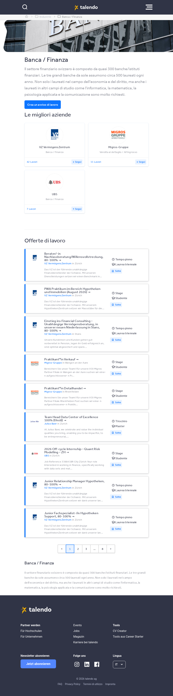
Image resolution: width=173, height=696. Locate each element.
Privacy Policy (72, 684)
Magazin (78, 636)
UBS (46, 455)
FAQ (60, 684)
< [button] (62, 549)
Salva (118, 270)
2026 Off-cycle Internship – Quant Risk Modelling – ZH (72, 450)
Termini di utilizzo (92, 684)
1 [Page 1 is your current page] (70, 549)
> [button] (110, 549)
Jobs (76, 631)
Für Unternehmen (31, 636)
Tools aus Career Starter (128, 636)
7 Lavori (31, 208)
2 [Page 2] (78, 549)
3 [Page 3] (86, 549)
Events (77, 625)
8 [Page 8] (102, 549)
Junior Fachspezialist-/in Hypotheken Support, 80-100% (71, 514)
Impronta (110, 684)
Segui (78, 161)
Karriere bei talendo (85, 642)
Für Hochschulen (31, 631)
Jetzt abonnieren (38, 664)
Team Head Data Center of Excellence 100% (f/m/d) (71, 418)
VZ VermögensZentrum (58, 263)
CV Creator (120, 631)
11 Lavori (96, 161)
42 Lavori (32, 161)
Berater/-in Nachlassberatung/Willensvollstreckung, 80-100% (73, 256)
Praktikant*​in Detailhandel (63, 388)
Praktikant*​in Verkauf (59, 359)
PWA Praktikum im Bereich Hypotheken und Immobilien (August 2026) (72, 290)
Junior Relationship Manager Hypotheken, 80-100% (74, 482)
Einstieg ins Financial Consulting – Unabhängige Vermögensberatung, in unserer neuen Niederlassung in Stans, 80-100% (72, 325)
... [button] (94, 549)
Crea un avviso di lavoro (42, 104)
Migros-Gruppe (53, 362)
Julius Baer (50, 423)
